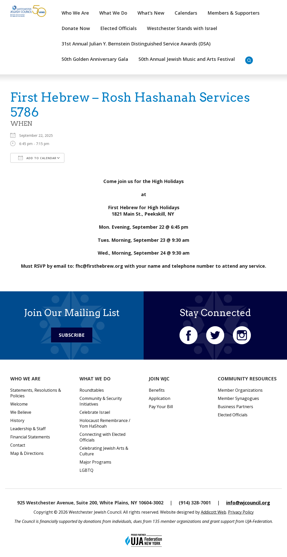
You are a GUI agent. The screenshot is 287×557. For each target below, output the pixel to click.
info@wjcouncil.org (248, 503)
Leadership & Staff (28, 428)
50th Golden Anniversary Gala (95, 59)
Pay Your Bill (161, 406)
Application (159, 398)
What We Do (113, 13)
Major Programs (95, 462)
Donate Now (76, 28)
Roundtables (92, 390)
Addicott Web (213, 512)
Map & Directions (27, 453)
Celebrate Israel (95, 412)
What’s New (150, 13)
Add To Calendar (37, 158)
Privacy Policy (241, 512)
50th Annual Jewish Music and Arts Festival (186, 59)
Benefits (157, 390)
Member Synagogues (238, 398)
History (17, 420)
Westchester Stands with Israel (182, 28)
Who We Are (75, 13)
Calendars (186, 13)
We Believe (20, 412)
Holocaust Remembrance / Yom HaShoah (105, 423)
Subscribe (72, 335)
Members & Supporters (233, 13)
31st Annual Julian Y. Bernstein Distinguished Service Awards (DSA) (136, 44)
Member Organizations (240, 390)
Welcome (19, 404)
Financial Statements (30, 437)
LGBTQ (86, 470)
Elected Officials (118, 28)
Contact (17, 445)
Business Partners (235, 406)
